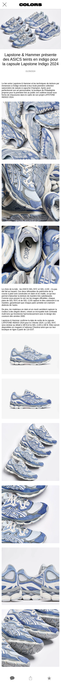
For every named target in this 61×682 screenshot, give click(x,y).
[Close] (5, 5)
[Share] (30, 678)
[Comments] (12, 678)
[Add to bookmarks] (49, 678)
